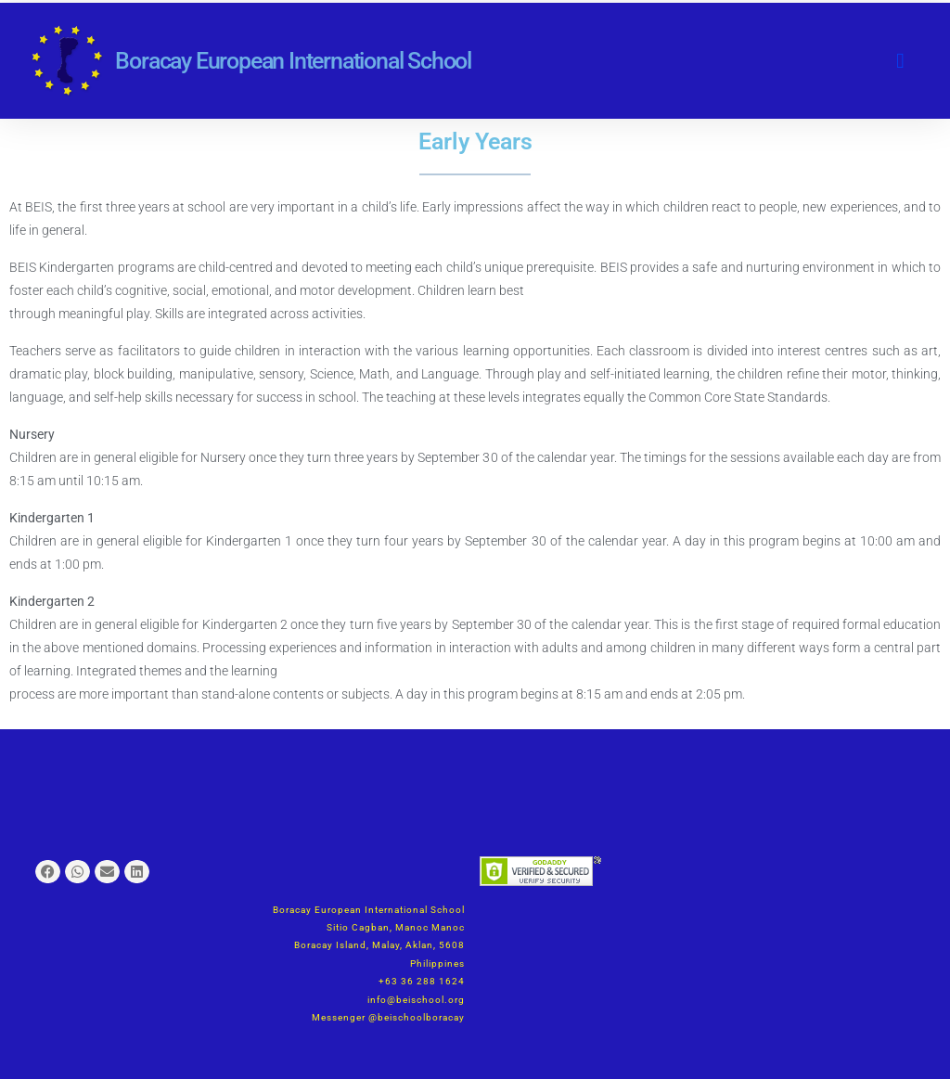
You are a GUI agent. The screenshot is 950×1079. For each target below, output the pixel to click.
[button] (900, 61)
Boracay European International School (293, 60)
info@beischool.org (416, 1000)
